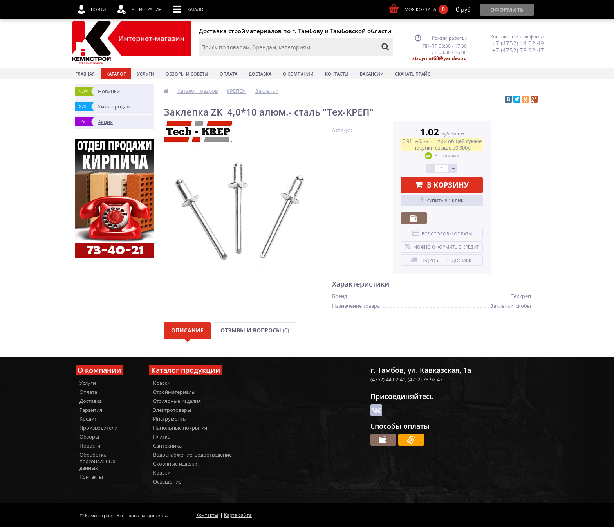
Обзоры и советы (187, 74)
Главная (85, 74)
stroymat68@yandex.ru (439, 58)
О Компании (298, 74)
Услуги (145, 74)
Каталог (116, 74)
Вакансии (372, 74)
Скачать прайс (412, 74)
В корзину (442, 185)
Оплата (228, 74)
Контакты (337, 74)
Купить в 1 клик (442, 200)
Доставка (260, 74)
